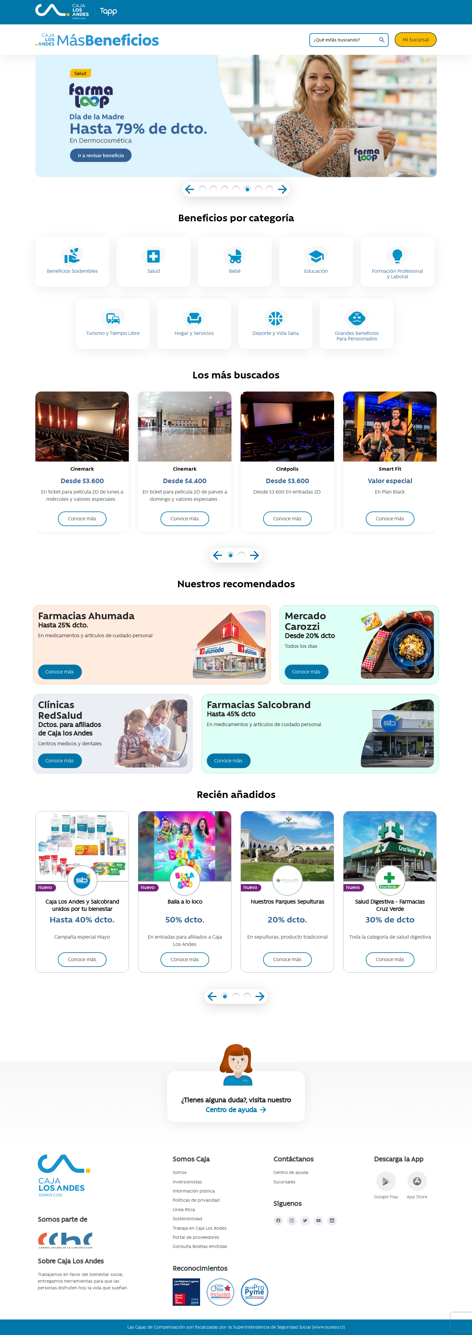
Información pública (194, 1191)
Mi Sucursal (416, 40)
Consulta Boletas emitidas (200, 1246)
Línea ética (184, 1209)
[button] (202, 190)
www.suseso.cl (328, 1327)
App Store (417, 1186)
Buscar (381, 40)
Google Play (386, 1186)
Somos (180, 1172)
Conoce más (59, 672)
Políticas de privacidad (196, 1200)
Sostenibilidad (187, 1218)
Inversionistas (187, 1182)
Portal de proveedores (196, 1237)
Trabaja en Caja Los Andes (200, 1228)
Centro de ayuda (232, 1110)
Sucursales (284, 1182)
